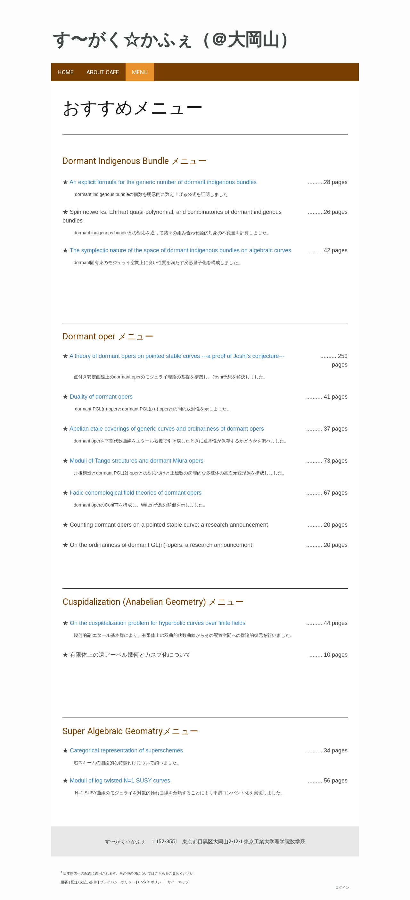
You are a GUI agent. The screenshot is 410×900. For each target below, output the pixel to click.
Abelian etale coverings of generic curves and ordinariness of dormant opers (167, 429)
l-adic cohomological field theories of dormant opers (135, 493)
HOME (66, 72)
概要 (64, 882)
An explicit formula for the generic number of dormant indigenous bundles (163, 182)
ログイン (342, 887)
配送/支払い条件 (84, 882)
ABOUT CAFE (102, 72)
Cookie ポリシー (151, 882)
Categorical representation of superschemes (126, 750)
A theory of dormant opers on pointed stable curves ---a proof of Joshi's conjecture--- (177, 356)
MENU (140, 72)
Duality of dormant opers (101, 396)
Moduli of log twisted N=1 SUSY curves (120, 780)
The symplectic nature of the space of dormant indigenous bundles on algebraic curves (180, 250)
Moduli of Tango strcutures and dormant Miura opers (136, 461)
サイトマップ (178, 882)
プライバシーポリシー (117, 882)
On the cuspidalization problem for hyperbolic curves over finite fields (157, 623)
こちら (160, 873)
